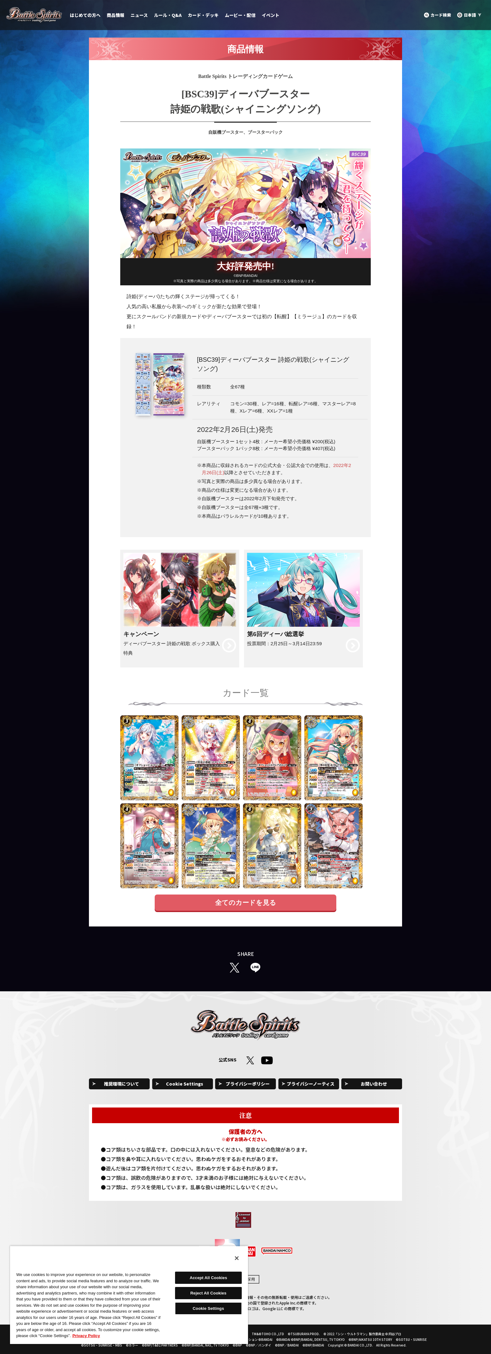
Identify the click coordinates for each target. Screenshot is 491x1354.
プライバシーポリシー (248, 1084)
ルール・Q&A (168, 15)
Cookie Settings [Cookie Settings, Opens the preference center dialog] (208, 1308)
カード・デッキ (203, 15)
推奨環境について (121, 1084)
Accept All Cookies (208, 1277)
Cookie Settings (184, 1084)
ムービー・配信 (240, 15)
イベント (270, 15)
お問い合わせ (374, 1084)
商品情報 (115, 15)
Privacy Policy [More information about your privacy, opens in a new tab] (86, 1335)
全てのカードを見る (245, 902)
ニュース (139, 15)
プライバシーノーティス (310, 1084)
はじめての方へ (85, 15)
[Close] (237, 1258)
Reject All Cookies (208, 1293)
